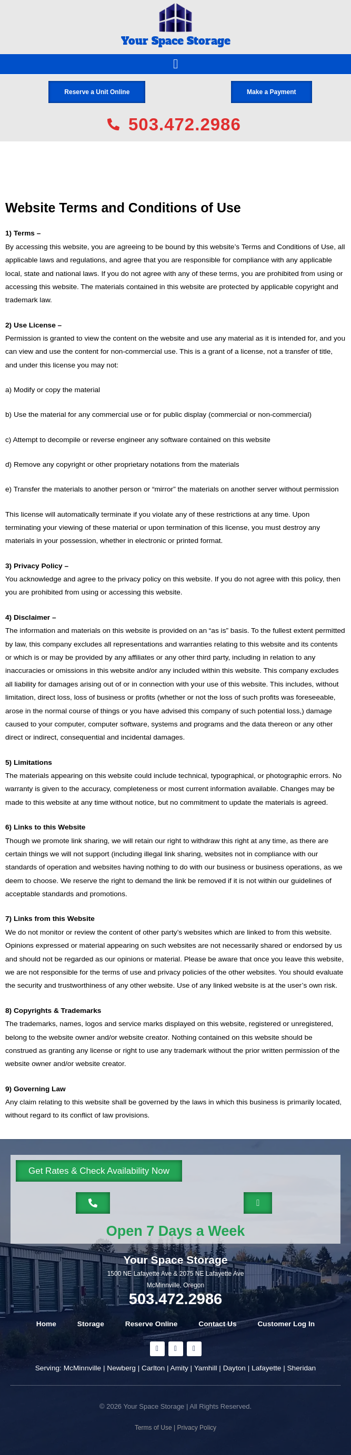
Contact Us (217, 1324)
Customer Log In (286, 1324)
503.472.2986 (175, 1298)
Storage (90, 1324)
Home (46, 1324)
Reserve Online (151, 1324)
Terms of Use (153, 1427)
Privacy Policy (195, 1427)
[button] (176, 64)
